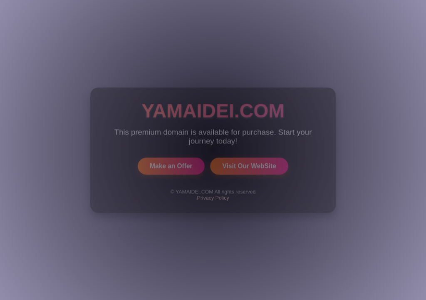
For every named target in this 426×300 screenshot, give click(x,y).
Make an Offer (171, 165)
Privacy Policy (213, 197)
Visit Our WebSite (249, 165)
